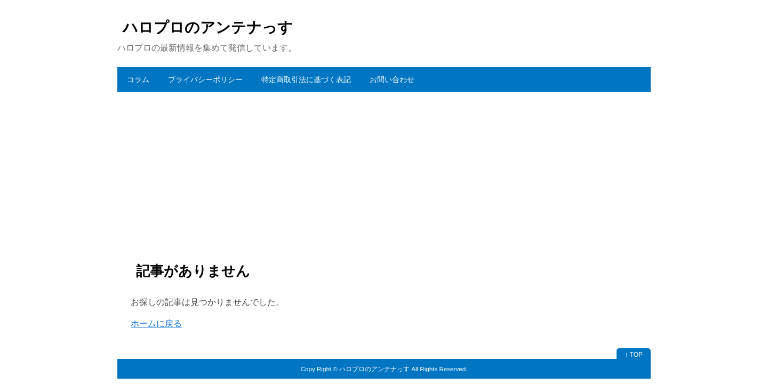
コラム (138, 79)
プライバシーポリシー (205, 79)
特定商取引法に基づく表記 (306, 79)
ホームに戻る (156, 323)
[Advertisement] (384, 171)
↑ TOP (634, 354)
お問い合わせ (392, 79)
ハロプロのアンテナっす (208, 27)
